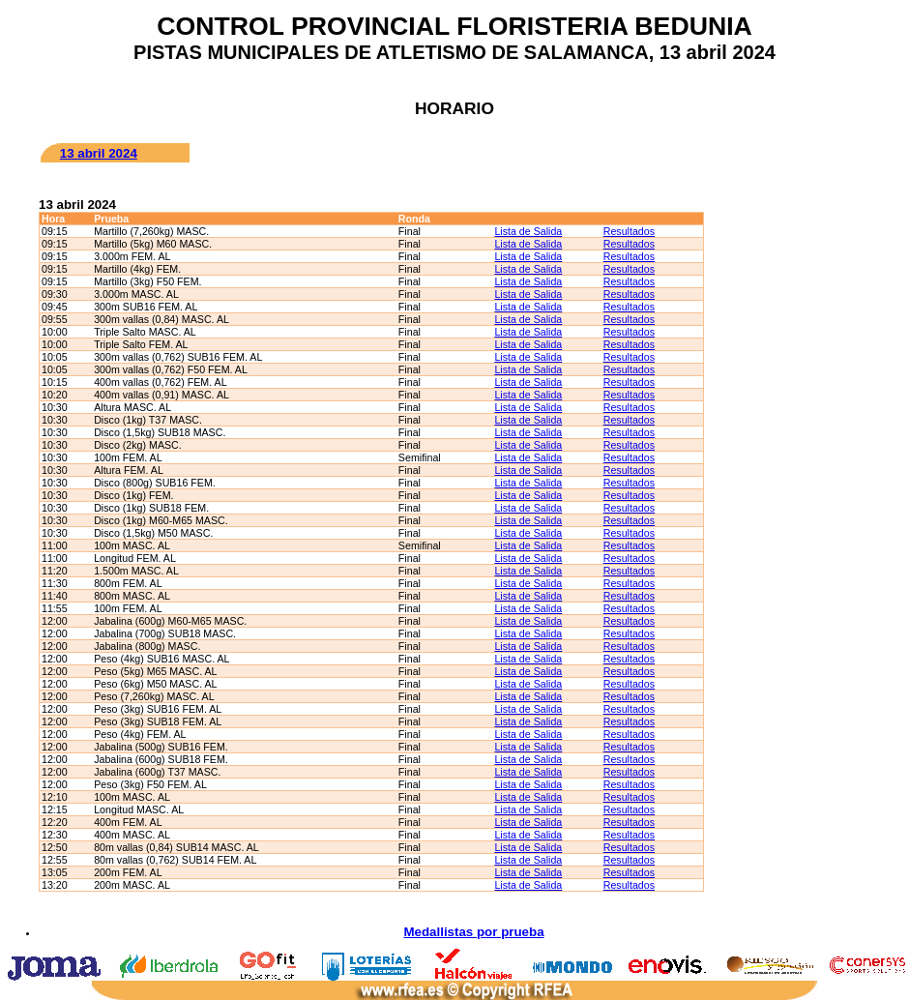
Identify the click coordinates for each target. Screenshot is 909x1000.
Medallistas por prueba (473, 932)
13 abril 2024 (98, 153)
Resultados (629, 231)
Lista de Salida (528, 231)
